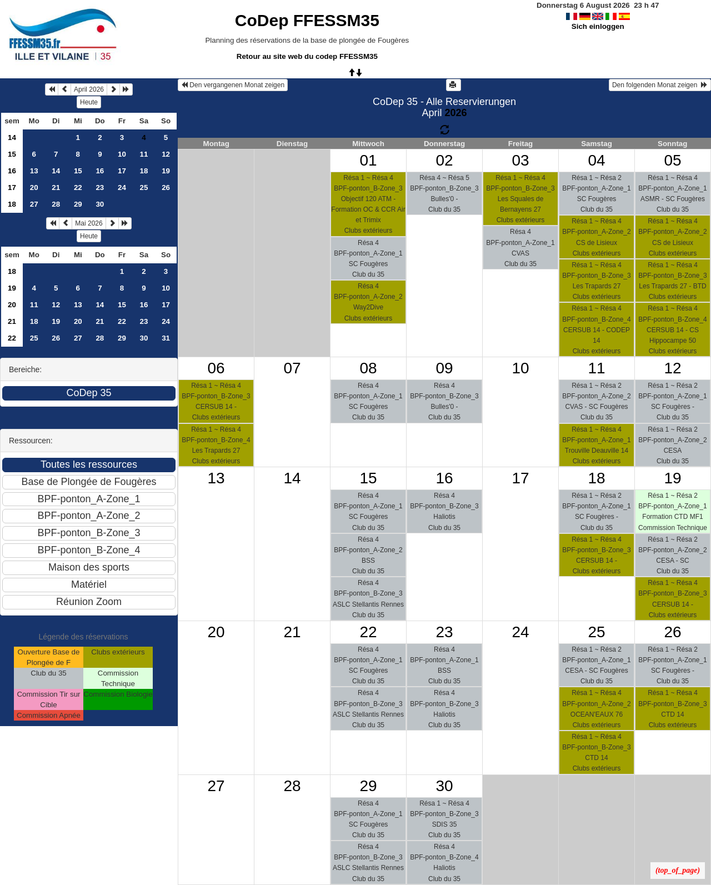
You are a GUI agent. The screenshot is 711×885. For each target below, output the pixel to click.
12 (166, 154)
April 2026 (89, 89)
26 (166, 187)
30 (100, 204)
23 (100, 187)
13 (34, 171)
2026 (455, 112)
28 (56, 204)
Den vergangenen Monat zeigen (232, 85)
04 (596, 160)
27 (34, 204)
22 (78, 187)
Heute (89, 102)
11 (144, 154)
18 (144, 171)
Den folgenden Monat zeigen (660, 85)
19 (166, 171)
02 (444, 160)
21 (56, 187)
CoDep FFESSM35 (307, 20)
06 (215, 368)
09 (444, 368)
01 (368, 160)
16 (12, 171)
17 (122, 171)
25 (144, 187)
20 (34, 187)
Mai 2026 (88, 223)
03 (520, 160)
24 (122, 187)
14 (12, 137)
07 (292, 368)
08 (368, 368)
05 (672, 160)
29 (78, 204)
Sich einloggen (598, 26)
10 (122, 154)
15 (12, 154)
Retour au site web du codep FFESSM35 (307, 56)
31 (166, 338)
